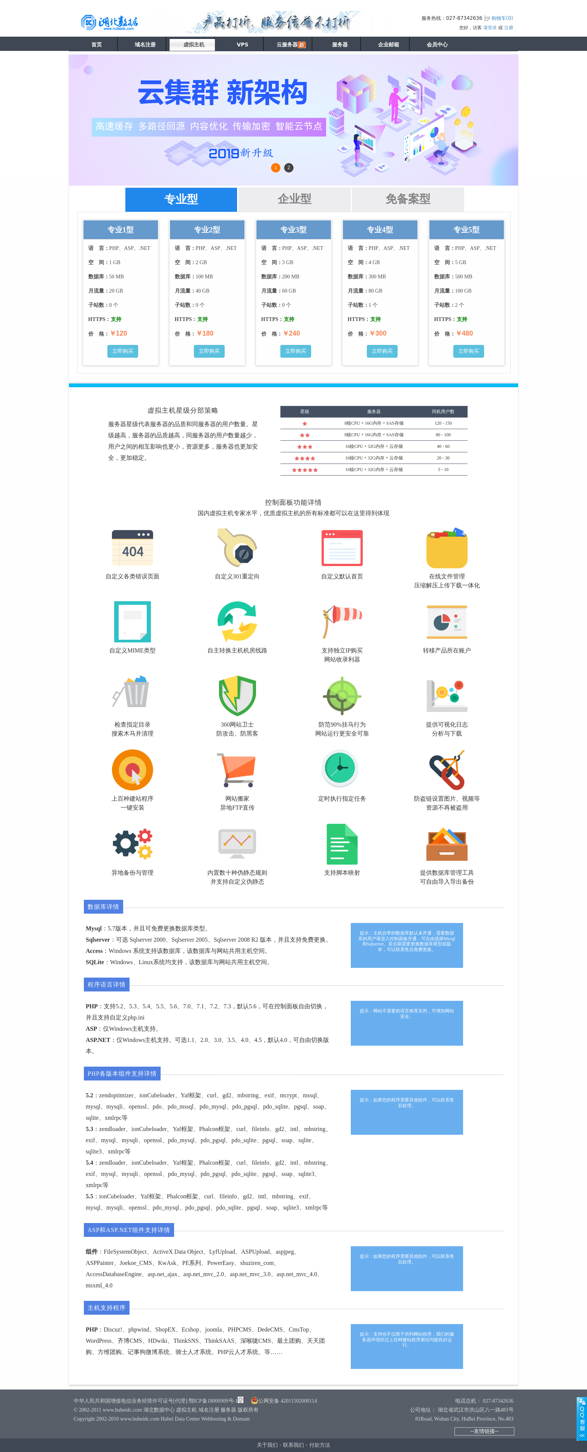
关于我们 (267, 1445)
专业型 (181, 199)
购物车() (502, 18)
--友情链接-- (484, 1431)
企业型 (294, 199)
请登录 (490, 27)
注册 (508, 27)
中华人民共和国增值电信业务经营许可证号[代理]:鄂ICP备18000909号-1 (156, 1401)
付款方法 (319, 1445)
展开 (582, 1419)
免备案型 (408, 199)
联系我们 (293, 1445)
